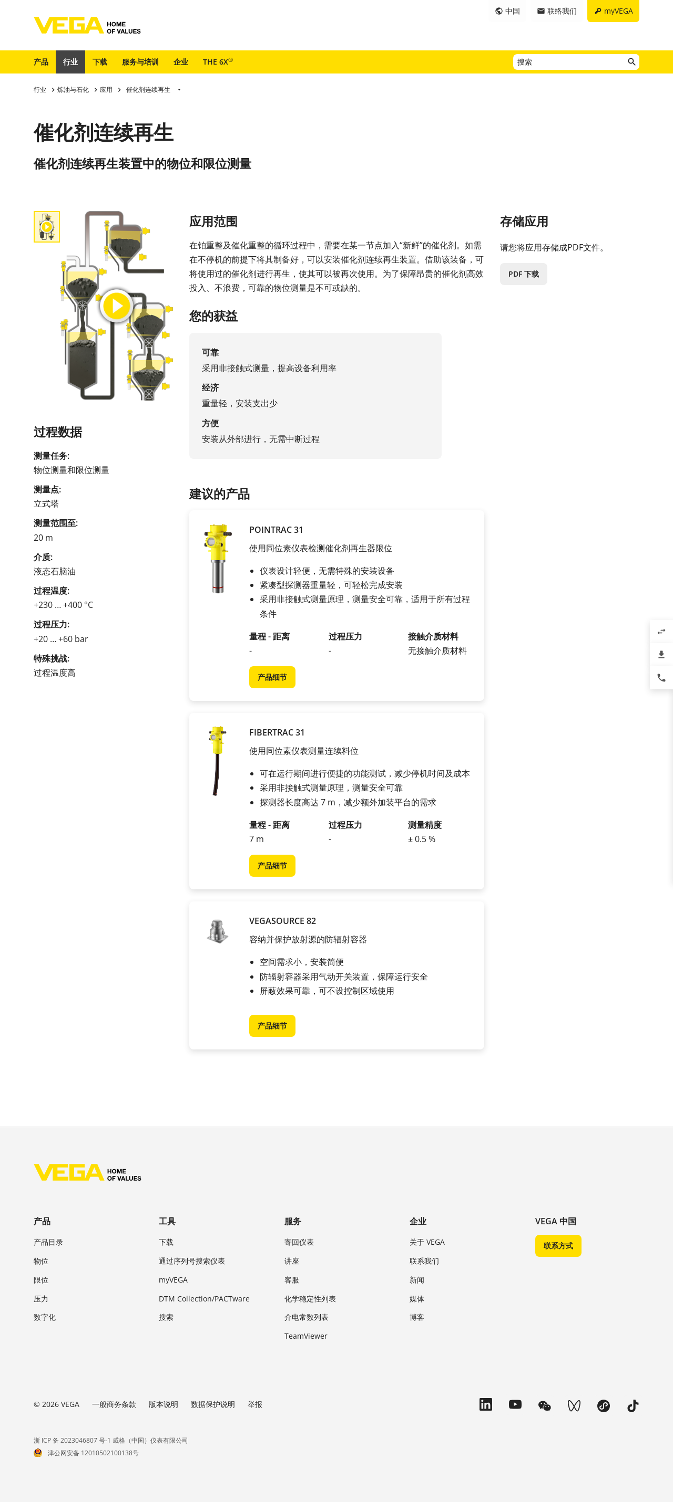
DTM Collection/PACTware (204, 1299)
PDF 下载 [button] (523, 274)
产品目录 (48, 1242)
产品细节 (272, 677)
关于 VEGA (427, 1242)
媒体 (417, 1299)
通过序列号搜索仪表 (192, 1261)
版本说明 (163, 1404)
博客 (417, 1317)
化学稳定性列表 (310, 1299)
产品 (41, 62)
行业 (70, 62)
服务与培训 (140, 62)
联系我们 (424, 1261)
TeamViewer (306, 1336)
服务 (292, 1221)
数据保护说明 (213, 1404)
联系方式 (558, 1246)
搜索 (166, 1317)
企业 (181, 62)
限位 (41, 1280)
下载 (100, 62)
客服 (291, 1280)
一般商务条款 (114, 1404)
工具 (167, 1221)
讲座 (291, 1261)
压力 (41, 1299)
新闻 (417, 1280)
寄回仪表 (299, 1242)
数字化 (45, 1317)
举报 (255, 1404)
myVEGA (173, 1280)
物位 (41, 1261)
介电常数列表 (306, 1317)
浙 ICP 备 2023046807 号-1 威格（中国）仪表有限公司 (111, 1440)
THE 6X (218, 61)
